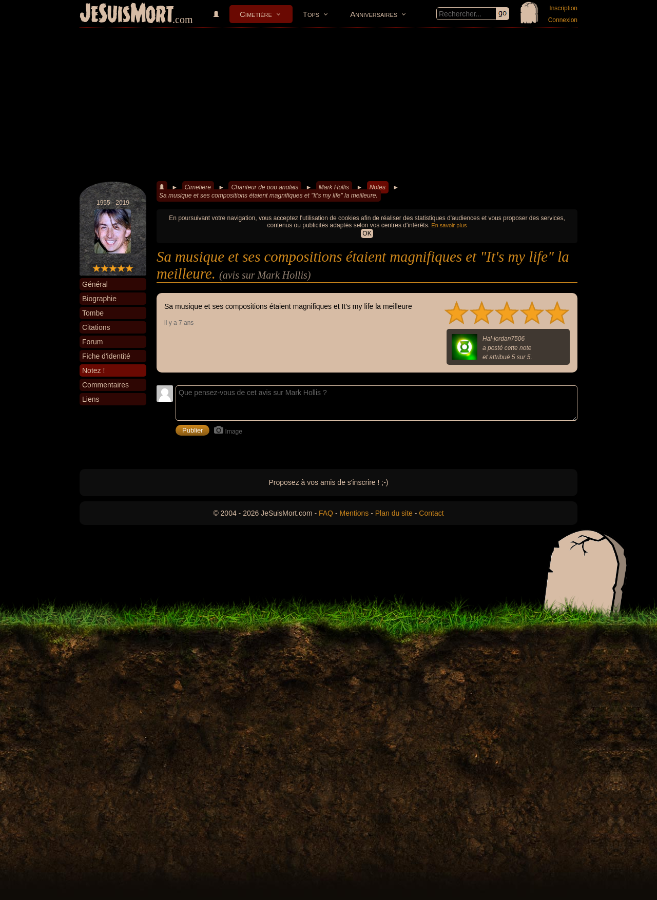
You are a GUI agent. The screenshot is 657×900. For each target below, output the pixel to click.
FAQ (326, 513)
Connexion (562, 20)
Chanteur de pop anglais (264, 187)
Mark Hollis (334, 187)
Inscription (563, 8)
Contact (431, 513)
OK (366, 233)
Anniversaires (373, 14)
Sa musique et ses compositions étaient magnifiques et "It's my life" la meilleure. (268, 195)
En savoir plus (449, 225)
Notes (377, 187)
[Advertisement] (328, 105)
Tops (311, 14)
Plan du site (394, 513)
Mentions (354, 513)
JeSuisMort (127, 14)
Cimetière (256, 14)
